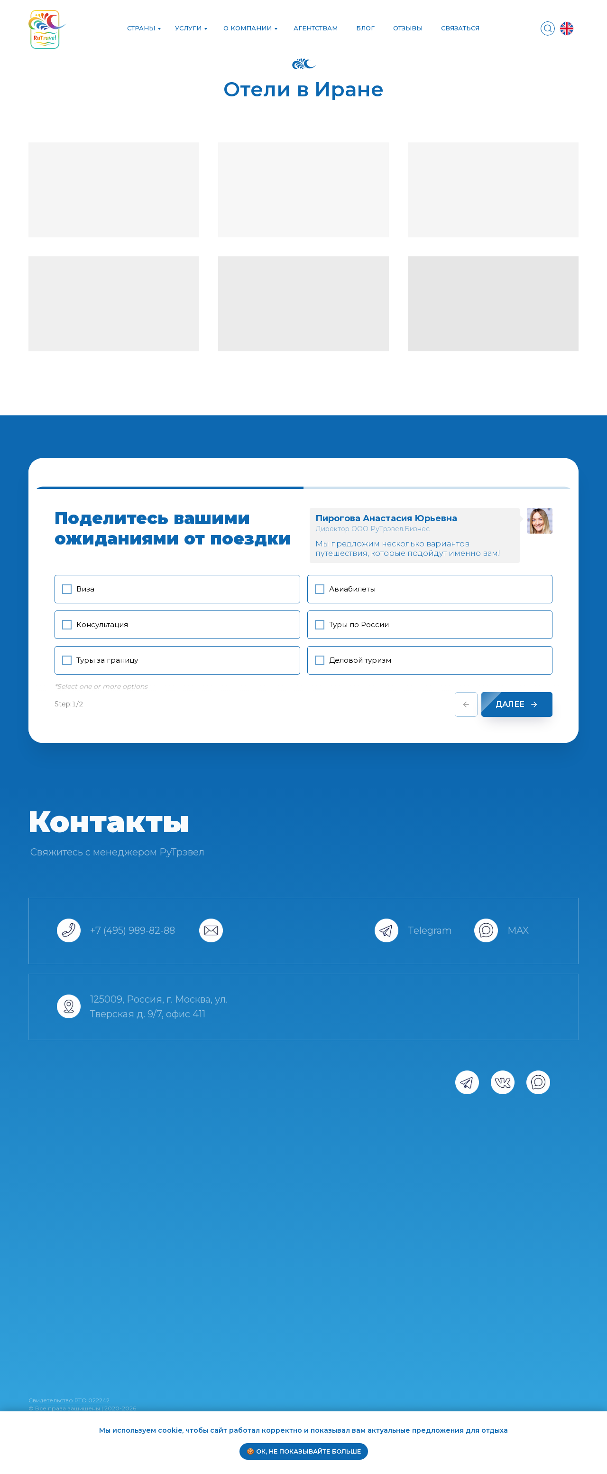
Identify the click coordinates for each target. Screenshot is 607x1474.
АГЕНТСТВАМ (316, 28)
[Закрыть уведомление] (600, 1418)
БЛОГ (365, 28)
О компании (247, 28)
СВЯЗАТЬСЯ (460, 28)
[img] (548, 28)
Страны (141, 28)
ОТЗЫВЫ (408, 28)
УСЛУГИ (188, 28)
